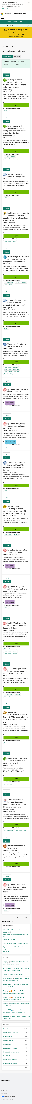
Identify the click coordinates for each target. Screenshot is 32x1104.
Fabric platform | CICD (20, 830)
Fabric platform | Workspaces (11, 371)
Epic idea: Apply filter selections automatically (17, 587)
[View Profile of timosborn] (6, 1016)
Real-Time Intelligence (9, 374)
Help (20, 21)
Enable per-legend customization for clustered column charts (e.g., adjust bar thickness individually (15, 84)
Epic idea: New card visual (17, 389)
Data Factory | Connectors (10, 1033)
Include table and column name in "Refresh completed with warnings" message (15, 304)
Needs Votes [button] (10, 403)
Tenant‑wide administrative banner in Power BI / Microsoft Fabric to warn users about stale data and (15, 717)
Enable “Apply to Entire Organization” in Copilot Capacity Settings (15, 625)
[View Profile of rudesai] (5, 974)
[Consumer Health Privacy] (16, 1099)
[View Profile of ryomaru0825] (7, 1010)
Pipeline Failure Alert (9, 939)
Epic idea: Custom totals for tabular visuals (17, 550)
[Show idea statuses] (20, 64)
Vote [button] (7, 75)
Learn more (5, 8)
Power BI (6, 110)
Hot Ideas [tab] (6, 61)
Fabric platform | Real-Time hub (12, 369)
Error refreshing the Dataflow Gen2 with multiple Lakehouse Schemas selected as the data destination (14, 130)
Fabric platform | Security (10, 651)
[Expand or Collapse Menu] (2, 18)
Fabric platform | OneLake (10, 158)
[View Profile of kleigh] (5, 962)
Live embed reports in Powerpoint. (16, 846)
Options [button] (16, 56)
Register (9, 21)
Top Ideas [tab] (13, 61)
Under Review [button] (10, 442)
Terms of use (4, 1090)
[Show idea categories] (9, 64)
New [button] (16, 105)
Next (28, 1067)
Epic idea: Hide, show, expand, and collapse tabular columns (14, 426)
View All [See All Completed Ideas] (6, 951)
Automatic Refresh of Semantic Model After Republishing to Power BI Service (14, 466)
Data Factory (7, 1044)
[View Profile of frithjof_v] (5, 991)
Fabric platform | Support (10, 653)
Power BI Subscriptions (16, 974)
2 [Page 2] (13, 918)
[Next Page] (29, 916)
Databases (17, 694)
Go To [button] (26, 21)
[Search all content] (18, 26)
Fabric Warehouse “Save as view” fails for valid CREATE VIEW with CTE (15, 760)
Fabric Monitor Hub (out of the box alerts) (15, 943)
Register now (19, 37)
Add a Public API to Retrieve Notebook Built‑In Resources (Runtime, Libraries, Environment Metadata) (14, 804)
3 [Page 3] (17, 918)
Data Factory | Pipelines (10, 1048)
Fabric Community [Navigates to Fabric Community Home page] (19, 14)
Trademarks (4, 1093)
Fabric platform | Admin (10, 241)
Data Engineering (8, 282)
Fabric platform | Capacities (11, 367)
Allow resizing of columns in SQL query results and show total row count (15, 671)
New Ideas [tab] (21, 61)
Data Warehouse (8, 694)
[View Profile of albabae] (5, 1003)
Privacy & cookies (5, 1087)
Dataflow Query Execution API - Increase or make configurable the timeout (16, 259)
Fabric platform (8, 284)
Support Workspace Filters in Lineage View (16, 175)
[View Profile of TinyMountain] (7, 968)
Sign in (15, 21)
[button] (7, 56)
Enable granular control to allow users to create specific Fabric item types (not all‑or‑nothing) (16, 217)
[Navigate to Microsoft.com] (6, 14)
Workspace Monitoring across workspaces (16, 344)
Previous (21, 1067)
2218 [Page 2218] (26, 918)
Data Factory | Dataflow (10, 156)
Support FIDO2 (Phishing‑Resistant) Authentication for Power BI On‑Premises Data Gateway (14, 510)
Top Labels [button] (6, 1024)
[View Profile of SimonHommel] (7, 978)
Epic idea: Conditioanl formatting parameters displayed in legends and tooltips (14, 888)
